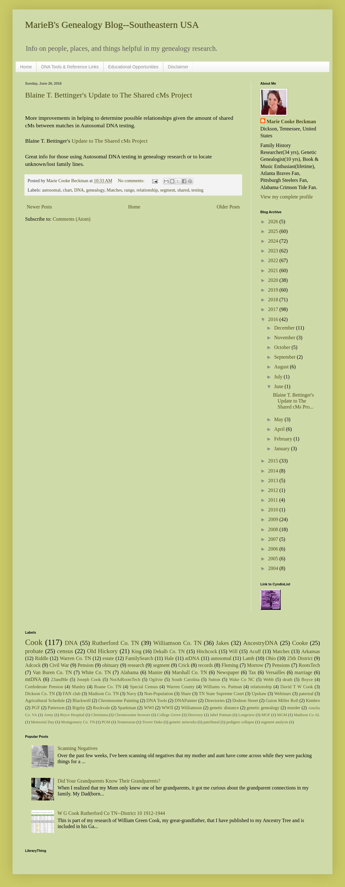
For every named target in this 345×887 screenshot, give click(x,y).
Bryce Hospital (72, 715)
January (282, 448)
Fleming (229, 665)
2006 (273, 549)
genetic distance (224, 707)
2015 (273, 460)
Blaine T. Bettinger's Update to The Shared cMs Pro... (293, 400)
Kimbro (313, 700)
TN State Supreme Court (221, 693)
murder (293, 707)
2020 (273, 280)
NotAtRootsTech (125, 679)
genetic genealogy (263, 707)
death (287, 679)
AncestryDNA (260, 643)
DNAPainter (186, 700)
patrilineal (211, 722)
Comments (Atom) (71, 219)
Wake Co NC (241, 679)
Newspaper (227, 672)
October (283, 347)
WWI (149, 707)
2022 (273, 260)
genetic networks (183, 722)
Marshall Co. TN (189, 672)
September (285, 357)
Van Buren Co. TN (52, 672)
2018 (273, 299)
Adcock (33, 665)
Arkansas (310, 651)
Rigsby (78, 707)
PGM (106, 722)
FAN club (71, 693)
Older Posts (228, 206)
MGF (266, 715)
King (136, 651)
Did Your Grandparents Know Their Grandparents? (108, 781)
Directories (215, 700)
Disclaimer (178, 66)
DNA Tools (156, 700)
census (65, 651)
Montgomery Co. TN (78, 722)
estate (108, 658)
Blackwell (81, 700)
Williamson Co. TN (177, 643)
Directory (195, 715)
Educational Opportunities (133, 66)
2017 (273, 309)
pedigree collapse (240, 722)
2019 (273, 290)
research (136, 665)
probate (34, 651)
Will (233, 651)
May (279, 419)
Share (186, 693)
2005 (273, 558)
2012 (273, 490)
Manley (79, 686)
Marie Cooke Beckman (291, 121)
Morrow (255, 665)
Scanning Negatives (77, 748)
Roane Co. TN (107, 686)
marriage (303, 672)
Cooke (300, 643)
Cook (33, 642)
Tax (252, 672)
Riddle (41, 658)
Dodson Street (245, 700)
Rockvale (101, 707)
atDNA (192, 658)
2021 (273, 270)
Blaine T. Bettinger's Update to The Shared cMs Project (108, 95)
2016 (273, 319)
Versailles (275, 672)
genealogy (95, 190)
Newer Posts (39, 206)
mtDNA (33, 679)
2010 (273, 509)
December (285, 327)
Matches (114, 190)
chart (67, 190)
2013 (273, 480)
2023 (273, 250)
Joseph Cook (89, 679)
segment (167, 190)
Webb (268, 679)
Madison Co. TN (103, 693)
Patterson (56, 707)
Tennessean (126, 722)
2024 (273, 241)
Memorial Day (42, 722)
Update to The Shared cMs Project (110, 141)
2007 (273, 539)
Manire (155, 672)
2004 (273, 568)
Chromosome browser (133, 715)
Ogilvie (156, 679)
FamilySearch (139, 658)
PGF (36, 707)
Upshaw (259, 693)
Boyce (307, 679)
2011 (273, 500)
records (205, 665)
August (282, 366)
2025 (273, 231)
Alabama (129, 672)
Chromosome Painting (118, 700)
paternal (306, 693)
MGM (282, 715)
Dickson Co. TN (40, 693)
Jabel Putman (220, 715)
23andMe (59, 679)
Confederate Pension (44, 686)
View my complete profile (286, 196)
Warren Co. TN (75, 658)
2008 (273, 529)
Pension (85, 665)
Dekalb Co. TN (169, 651)
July (279, 376)
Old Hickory (102, 651)
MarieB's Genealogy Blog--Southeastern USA (112, 24)
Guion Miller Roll (282, 700)
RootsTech (309, 665)
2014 (273, 470)
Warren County (181, 686)
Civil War (59, 665)
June (279, 386)
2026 (273, 221)
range (129, 190)
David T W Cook (296, 686)
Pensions (281, 665)
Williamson (191, 707)
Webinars (282, 693)
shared (183, 190)
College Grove (169, 715)
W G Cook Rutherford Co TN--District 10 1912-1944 (111, 813)
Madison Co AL (307, 715)
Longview (246, 715)
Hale (169, 658)
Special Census (144, 686)
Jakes (222, 643)
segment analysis (274, 722)
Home (26, 66)
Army (48, 715)
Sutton (214, 679)
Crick (184, 665)
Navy (131, 693)
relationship (147, 190)
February (284, 438)
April (280, 429)
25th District (299, 658)
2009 (273, 519)
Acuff (255, 651)
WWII (167, 707)
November (285, 337)
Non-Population (158, 693)
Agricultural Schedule (45, 700)
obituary (110, 665)
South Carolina (185, 679)
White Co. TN (96, 672)
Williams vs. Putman (222, 686)
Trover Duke (152, 722)
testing (197, 190)
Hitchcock (207, 651)
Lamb (248, 658)
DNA (79, 190)
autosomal (51, 190)
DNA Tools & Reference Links (69, 66)
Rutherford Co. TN (115, 643)
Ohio (271, 658)
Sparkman (127, 707)
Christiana (99, 715)
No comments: (132, 180)
